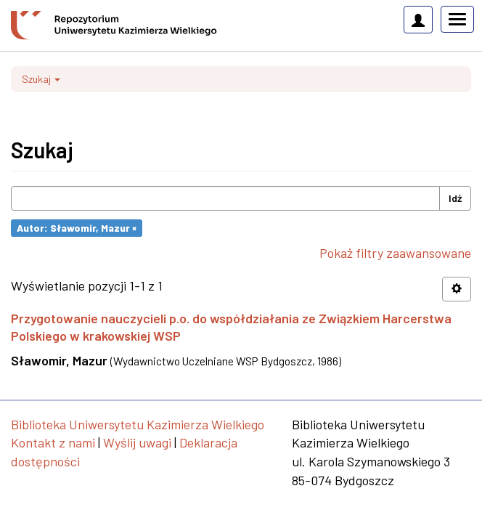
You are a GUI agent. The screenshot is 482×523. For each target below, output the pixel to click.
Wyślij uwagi (137, 442)
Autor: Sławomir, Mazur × (76, 228)
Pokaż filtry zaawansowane (395, 253)
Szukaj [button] (41, 79)
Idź (455, 198)
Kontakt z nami (53, 442)
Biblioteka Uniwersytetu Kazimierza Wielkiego (137, 424)
